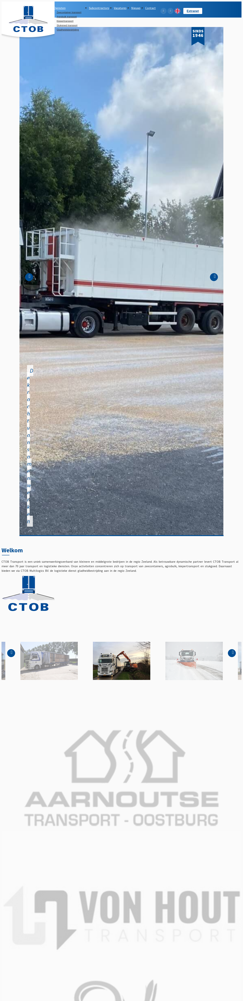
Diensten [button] (60, 8)
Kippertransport (65, 21)
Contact (150, 8)
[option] (121, 281)
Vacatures (120, 8)
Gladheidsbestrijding (68, 29)
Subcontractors (99, 8)
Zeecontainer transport (69, 12)
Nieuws (135, 8)
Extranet (193, 11)
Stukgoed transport (67, 25)
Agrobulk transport (67, 16)
